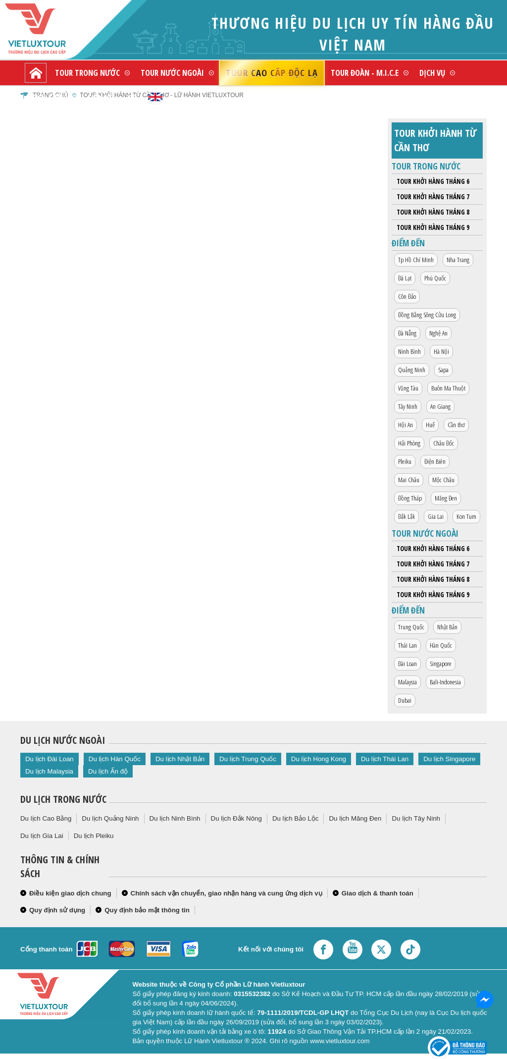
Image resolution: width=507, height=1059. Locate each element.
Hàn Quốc (441, 645)
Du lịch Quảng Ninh (110, 818)
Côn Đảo (407, 296)
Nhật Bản (447, 626)
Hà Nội (441, 351)
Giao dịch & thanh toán (377, 893)
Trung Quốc (411, 626)
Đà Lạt (404, 278)
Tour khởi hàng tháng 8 (433, 212)
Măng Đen (446, 498)
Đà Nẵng (407, 333)
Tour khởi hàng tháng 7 (433, 196)
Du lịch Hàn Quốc (115, 759)
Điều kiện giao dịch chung (70, 893)
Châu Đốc (443, 443)
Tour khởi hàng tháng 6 (433, 181)
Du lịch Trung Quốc (247, 759)
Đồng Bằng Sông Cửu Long (427, 314)
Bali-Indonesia (445, 681)
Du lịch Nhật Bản (179, 759)
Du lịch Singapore (449, 759)
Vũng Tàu (408, 388)
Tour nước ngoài (172, 72)
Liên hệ (100, 97)
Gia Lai (436, 516)
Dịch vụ (432, 72)
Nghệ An (438, 333)
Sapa (443, 369)
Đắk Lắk (406, 516)
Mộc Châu (443, 479)
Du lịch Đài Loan (49, 759)
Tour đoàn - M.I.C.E (365, 72)
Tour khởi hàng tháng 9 (433, 227)
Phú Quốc (435, 278)
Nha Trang (458, 259)
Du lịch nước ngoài (62, 740)
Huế (430, 424)
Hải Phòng (409, 443)
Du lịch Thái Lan (384, 759)
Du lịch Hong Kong (318, 759)
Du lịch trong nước (63, 799)
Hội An (405, 424)
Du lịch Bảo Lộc (295, 818)
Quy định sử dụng (57, 910)
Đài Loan (407, 663)
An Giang (440, 406)
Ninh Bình (409, 351)
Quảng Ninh (411, 369)
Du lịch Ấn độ (108, 771)
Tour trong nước (87, 72)
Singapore (441, 663)
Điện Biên (435, 461)
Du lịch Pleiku (94, 835)
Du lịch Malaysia (49, 771)
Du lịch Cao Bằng (45, 818)
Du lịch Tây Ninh (416, 818)
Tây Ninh (407, 406)
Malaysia (407, 681)
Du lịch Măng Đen (355, 818)
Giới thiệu (49, 97)
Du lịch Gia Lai (41, 835)
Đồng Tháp (410, 498)
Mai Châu (408, 479)
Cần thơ (456, 424)
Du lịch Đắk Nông (236, 818)
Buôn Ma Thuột (448, 388)
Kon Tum (466, 516)
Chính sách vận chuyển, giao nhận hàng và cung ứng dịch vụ (226, 893)
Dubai (404, 700)
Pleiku (404, 461)
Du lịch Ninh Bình (175, 818)
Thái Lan (407, 645)
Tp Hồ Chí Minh (416, 259)
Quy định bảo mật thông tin (147, 910)
